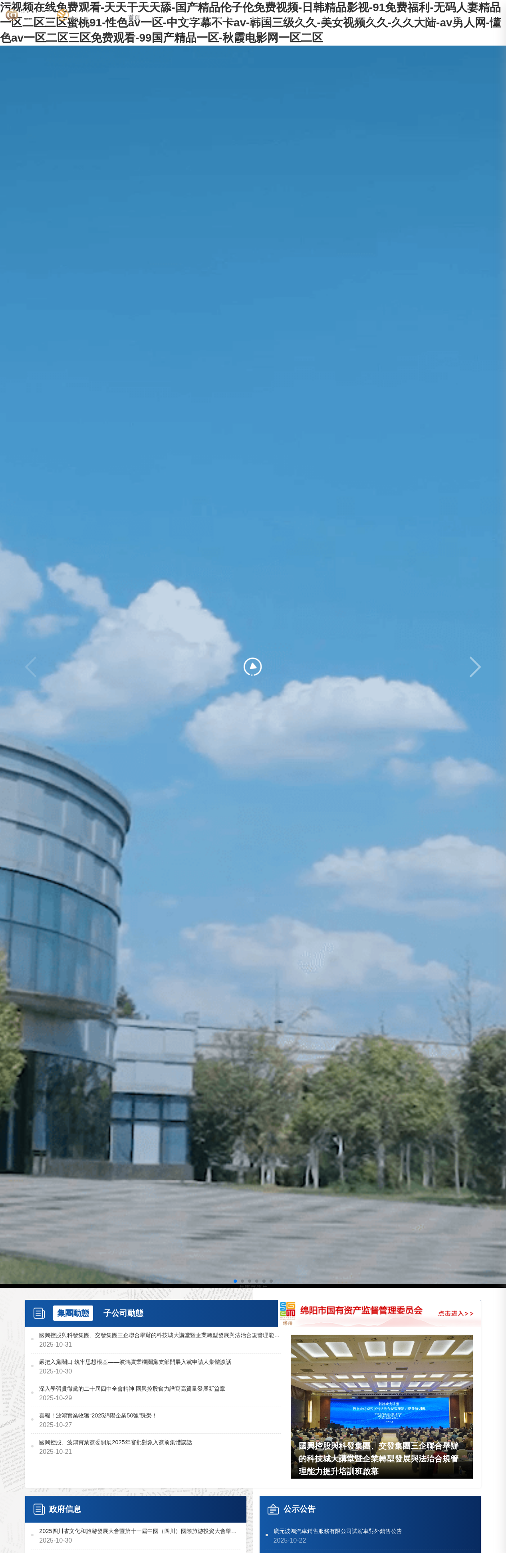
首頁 (135, 20)
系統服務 (463, 20)
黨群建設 (229, 20)
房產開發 (363, 20)
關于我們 (162, 20)
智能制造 (296, 20)
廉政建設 (262, 20)
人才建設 (430, 20)
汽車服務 (329, 20)
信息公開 (397, 20)
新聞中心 (195, 20)
